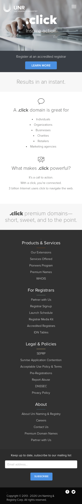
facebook (67, 492)
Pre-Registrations (41, 373)
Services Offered (41, 259)
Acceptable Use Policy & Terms (41, 366)
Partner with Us (41, 300)
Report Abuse (41, 380)
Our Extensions (41, 252)
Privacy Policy (41, 393)
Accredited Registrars (41, 326)
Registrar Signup (41, 306)
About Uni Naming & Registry (41, 414)
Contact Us (41, 427)
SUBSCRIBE (41, 476)
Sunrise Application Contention (41, 360)
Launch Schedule (41, 313)
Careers (41, 420)
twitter (73, 492)
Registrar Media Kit (41, 319)
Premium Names (41, 272)
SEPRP (41, 353)
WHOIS (41, 278)
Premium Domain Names (41, 433)
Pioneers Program (41, 265)
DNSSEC (41, 386)
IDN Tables (41, 332)
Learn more (41, 65)
